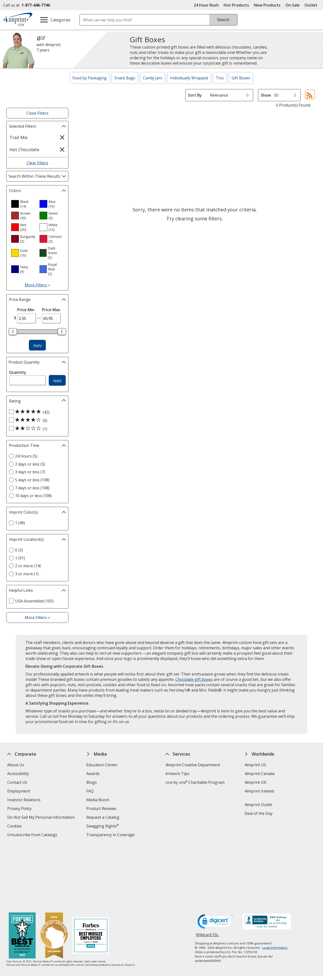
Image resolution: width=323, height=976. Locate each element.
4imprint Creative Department (192, 764)
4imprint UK (255, 782)
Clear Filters (37, 163)
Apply (37, 345)
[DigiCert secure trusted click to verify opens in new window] (215, 859)
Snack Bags (124, 78)
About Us (15, 764)
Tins (220, 78)
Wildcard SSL (207, 872)
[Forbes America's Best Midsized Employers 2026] (90, 872)
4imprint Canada (260, 773)
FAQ (90, 791)
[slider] (13, 331)
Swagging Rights (102, 826)
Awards (93, 773)
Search (223, 20)
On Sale (292, 5)
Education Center (102, 764)
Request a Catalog (102, 817)
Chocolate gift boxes (194, 679)
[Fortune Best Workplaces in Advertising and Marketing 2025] (22, 872)
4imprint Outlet (259, 804)
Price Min (25, 309)
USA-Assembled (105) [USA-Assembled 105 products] (34, 601)
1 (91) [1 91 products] (20, 558)
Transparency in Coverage (111, 835)
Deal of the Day (259, 813)
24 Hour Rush (206, 5)
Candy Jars (152, 78)
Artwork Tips (177, 773)
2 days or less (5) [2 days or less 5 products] (30, 464)
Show (266, 95)
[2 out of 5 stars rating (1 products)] (36, 428)
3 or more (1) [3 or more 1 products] (27, 573)
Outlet (312, 5)
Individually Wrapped (189, 78)
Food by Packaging (90, 78)
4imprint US (255, 764)
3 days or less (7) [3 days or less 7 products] (30, 471)
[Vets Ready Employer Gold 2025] (54, 872)
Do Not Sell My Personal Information (41, 818)
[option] (23, 204)
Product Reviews (101, 808)
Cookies (15, 826)
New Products (267, 5)
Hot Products (236, 5)
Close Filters (37, 113)
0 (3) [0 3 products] (19, 550)
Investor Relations (24, 800)
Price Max (51, 309)
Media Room (97, 799)
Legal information (275, 884)
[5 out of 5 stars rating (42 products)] (36, 412)
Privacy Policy (20, 809)
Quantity (17, 372)
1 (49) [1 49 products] (20, 522)
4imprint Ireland (259, 791)
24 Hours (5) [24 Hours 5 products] (26, 456)
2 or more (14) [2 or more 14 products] (28, 565)
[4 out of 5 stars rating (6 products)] (36, 420)
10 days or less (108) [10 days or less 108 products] (33, 495)
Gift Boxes (241, 78)
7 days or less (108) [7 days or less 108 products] (32, 487)
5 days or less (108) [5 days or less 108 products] (32, 479)
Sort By (195, 95)
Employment (18, 791)
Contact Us (17, 782)
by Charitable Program (195, 782)
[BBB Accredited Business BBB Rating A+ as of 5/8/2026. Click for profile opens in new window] (266, 858)
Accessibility (18, 773)
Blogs (91, 782)
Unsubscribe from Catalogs (32, 835)
